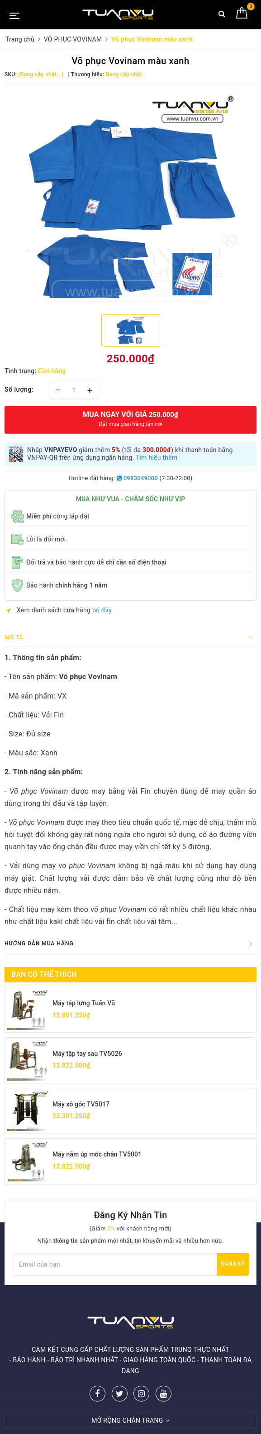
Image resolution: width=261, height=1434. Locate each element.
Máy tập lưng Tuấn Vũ (83, 1003)
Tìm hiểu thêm (157, 457)
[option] (130, 199)
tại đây (102, 610)
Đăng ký (233, 1264)
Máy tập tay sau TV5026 (87, 1053)
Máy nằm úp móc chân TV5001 (97, 1154)
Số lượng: (19, 389)
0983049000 (137, 478)
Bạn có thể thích (44, 974)
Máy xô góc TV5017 (81, 1104)
